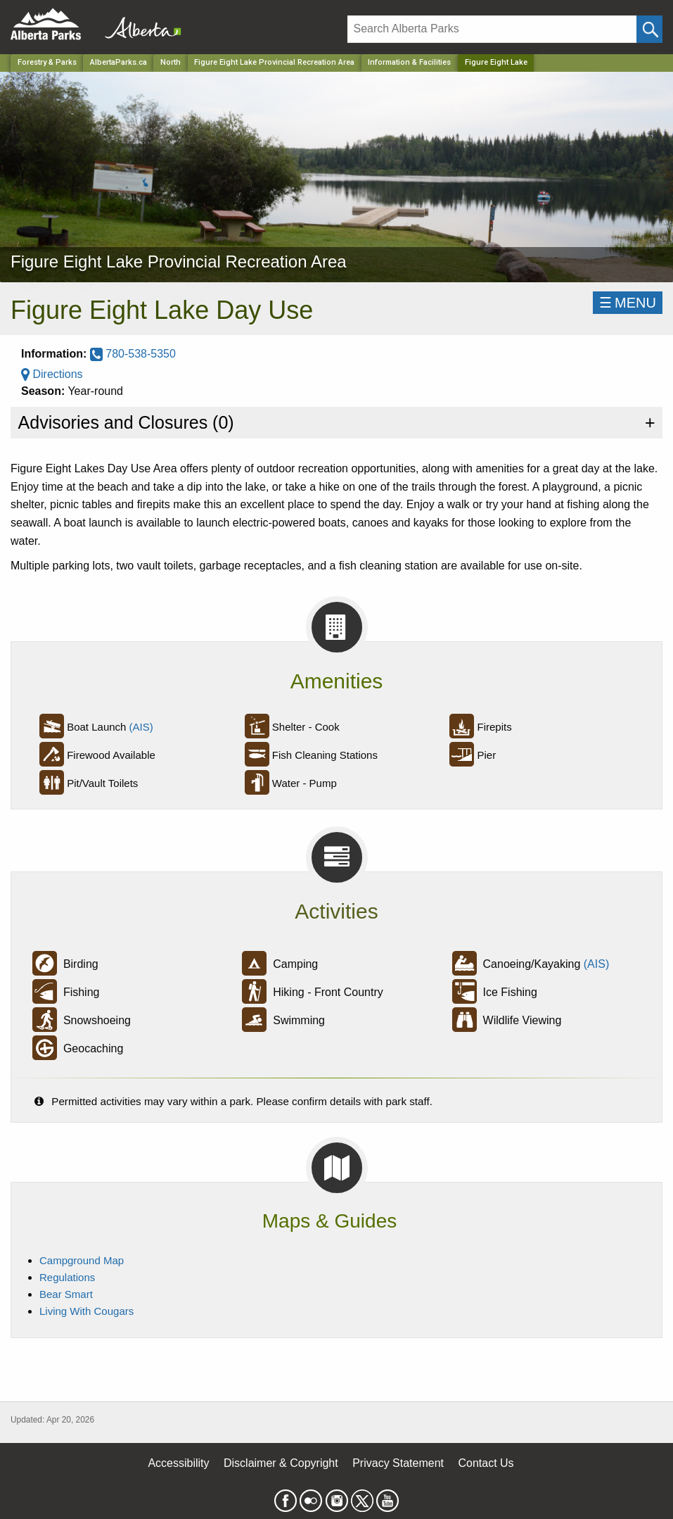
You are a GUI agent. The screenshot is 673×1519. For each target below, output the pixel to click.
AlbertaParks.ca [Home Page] (118, 62)
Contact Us (485, 1463)
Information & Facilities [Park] (409, 62)
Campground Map (81, 1260)
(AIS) (141, 727)
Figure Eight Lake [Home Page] (496, 62)
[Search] (491, 29)
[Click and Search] (649, 29)
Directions (52, 374)
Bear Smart (66, 1294)
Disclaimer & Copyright (281, 1463)
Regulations (67, 1277)
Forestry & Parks (47, 62)
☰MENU (627, 302)
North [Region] (170, 62)
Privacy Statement (398, 1463)
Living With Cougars (86, 1311)
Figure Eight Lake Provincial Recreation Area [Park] (274, 62)
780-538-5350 (133, 354)
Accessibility (178, 1463)
